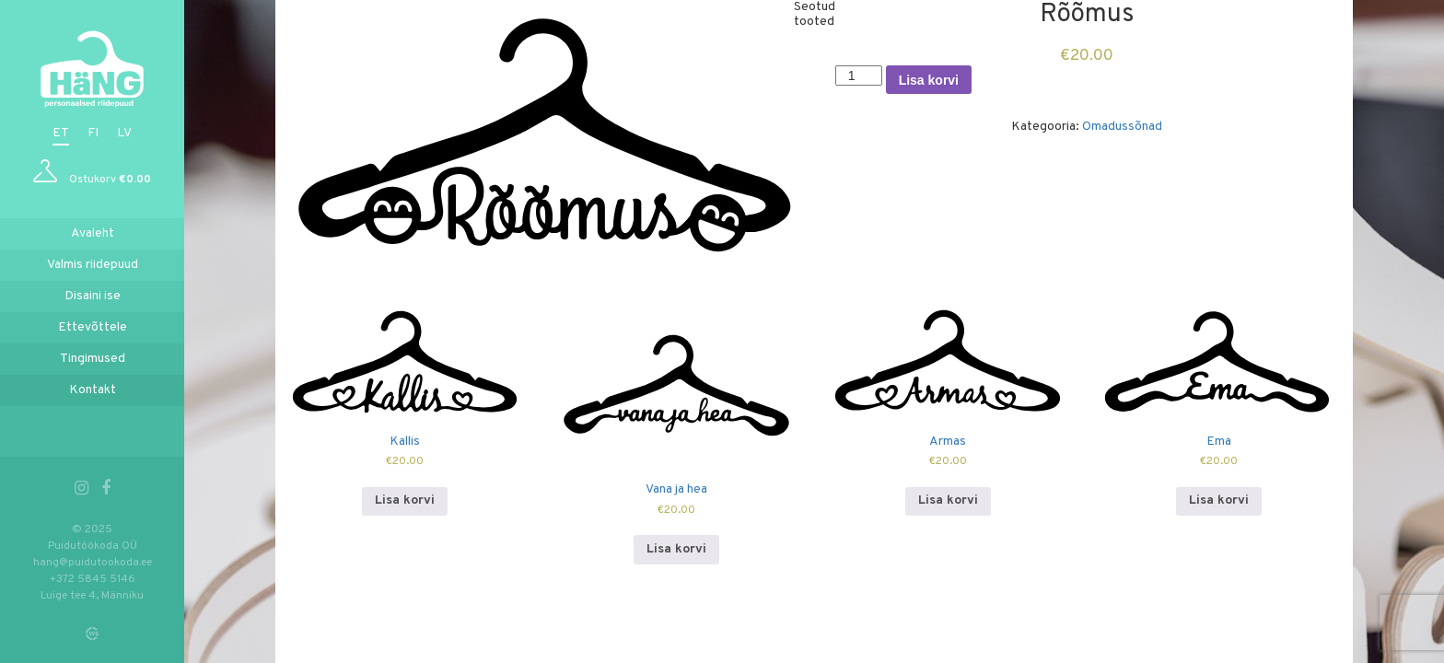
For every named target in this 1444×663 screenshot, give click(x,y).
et (60, 133)
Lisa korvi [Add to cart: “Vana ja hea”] (676, 549)
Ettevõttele (92, 327)
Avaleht (92, 233)
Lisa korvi (929, 80)
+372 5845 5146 (92, 579)
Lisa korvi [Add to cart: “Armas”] (948, 500)
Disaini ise (92, 296)
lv (124, 133)
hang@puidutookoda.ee (92, 562)
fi (93, 133)
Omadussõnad (1122, 126)
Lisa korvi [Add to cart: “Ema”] (1219, 500)
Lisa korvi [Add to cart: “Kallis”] (405, 500)
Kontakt (92, 390)
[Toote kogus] (858, 75)
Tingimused (92, 358)
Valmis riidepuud (92, 265)
